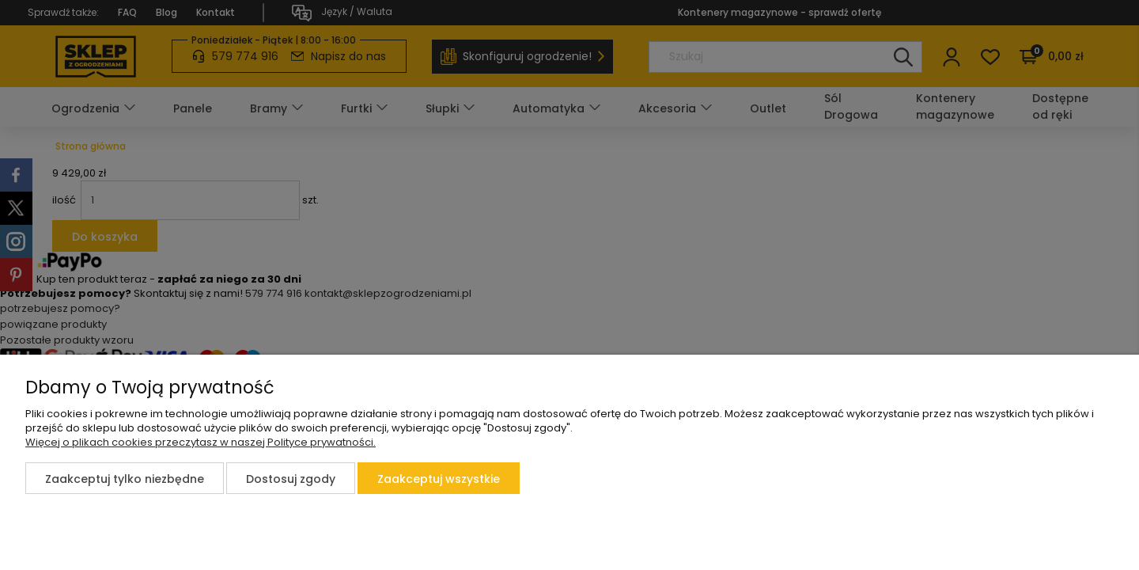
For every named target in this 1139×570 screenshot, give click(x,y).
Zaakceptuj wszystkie (438, 479)
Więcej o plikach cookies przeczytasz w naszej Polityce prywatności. (200, 442)
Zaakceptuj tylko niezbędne (124, 479)
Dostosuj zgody (290, 479)
